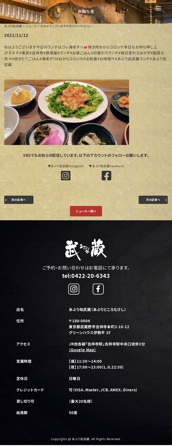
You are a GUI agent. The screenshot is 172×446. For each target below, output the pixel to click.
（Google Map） (82, 350)
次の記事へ (152, 201)
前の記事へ (19, 201)
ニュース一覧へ (86, 212)
